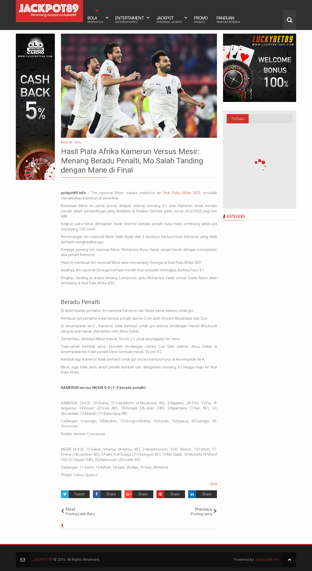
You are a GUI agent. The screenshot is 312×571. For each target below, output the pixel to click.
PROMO (201, 19)
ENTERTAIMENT (129, 19)
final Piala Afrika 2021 (182, 193)
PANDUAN (228, 19)
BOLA (95, 19)
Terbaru (237, 119)
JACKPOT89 (42, 559)
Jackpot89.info (267, 559)
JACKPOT (169, 19)
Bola (213, 484)
